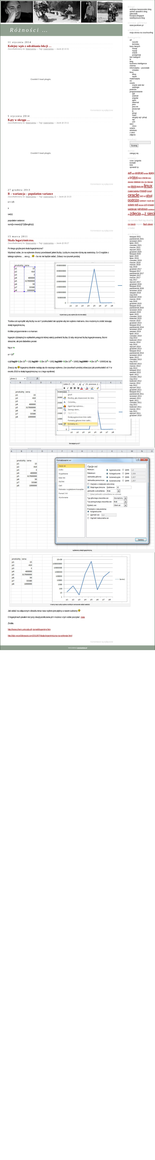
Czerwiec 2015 (136, 316)
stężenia (140, 205)
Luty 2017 (133, 280)
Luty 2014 (133, 344)
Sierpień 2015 (135, 312)
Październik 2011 (137, 394)
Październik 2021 (137, 239)
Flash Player (148, 224)
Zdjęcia (132, 135)
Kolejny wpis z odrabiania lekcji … (30, 46)
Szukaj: (132, 139)
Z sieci (132, 132)
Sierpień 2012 (135, 372)
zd (128, 214)
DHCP (134, 74)
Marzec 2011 (135, 409)
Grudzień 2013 (135, 349)
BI (130, 59)
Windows (133, 130)
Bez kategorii (135, 57)
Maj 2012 (133, 379)
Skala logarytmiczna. (21, 240)
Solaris (132, 128)
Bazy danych (135, 46)
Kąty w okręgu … (19, 119)
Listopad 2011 (135, 392)
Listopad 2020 (135, 254)
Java (134, 104)
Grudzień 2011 (135, 390)
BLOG (131, 61)
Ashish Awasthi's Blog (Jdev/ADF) (138, 12)
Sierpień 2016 (135, 293)
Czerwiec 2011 (136, 402)
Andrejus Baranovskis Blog (140, 9)
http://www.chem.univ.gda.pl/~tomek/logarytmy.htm (29, 629)
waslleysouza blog (137, 18)
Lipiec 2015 (134, 314)
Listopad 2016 (135, 286)
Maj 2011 (133, 405)
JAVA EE (135, 107)
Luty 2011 (133, 411)
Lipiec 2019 (134, 258)
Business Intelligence (138, 63)
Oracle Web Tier (138, 85)
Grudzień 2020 (135, 252)
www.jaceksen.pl (136, 25)
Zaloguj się (134, 153)
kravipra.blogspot (137, 16)
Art (131, 40)
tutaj (83, 617)
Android (135, 96)
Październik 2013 (137, 353)
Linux (132, 72)
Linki (131, 165)
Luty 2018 (133, 267)
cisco (134, 126)
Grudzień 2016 (135, 284)
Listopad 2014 (135, 325)
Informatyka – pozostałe (139, 68)
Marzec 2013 (135, 366)
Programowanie (136, 92)
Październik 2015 (137, 308)
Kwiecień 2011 (135, 407)
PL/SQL (134, 113)
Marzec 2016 (135, 299)
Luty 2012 (133, 385)
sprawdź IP (134, 167)
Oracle (134, 53)
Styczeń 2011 (135, 413)
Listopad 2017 (135, 271)
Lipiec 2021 (134, 243)
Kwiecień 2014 (135, 340)
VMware (135, 70)
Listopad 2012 (135, 370)
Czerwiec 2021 (136, 245)
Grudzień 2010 (135, 415)
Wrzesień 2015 (136, 310)
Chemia (133, 66)
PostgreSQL (136, 55)
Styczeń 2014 (135, 347)
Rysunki (135, 42)
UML (133, 122)
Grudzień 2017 (135, 269)
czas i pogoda (135, 161)
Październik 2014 (137, 327)
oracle (133, 195)
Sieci (131, 124)
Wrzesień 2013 (136, 355)
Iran (129, 187)
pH (144, 196)
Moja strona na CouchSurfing (141, 33)
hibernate (150, 182)
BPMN (140, 178)
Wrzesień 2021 (136, 241)
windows (142, 209)
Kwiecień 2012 (135, 381)
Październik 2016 (137, 288)
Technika (135, 44)
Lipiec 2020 (134, 256)
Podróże (133, 89)
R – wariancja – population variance (30, 193)
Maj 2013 (133, 362)
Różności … (29, 30)
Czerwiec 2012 (136, 377)
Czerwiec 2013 (136, 359)
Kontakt (133, 163)
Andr (133, 173)
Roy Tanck (131, 224)
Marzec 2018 (135, 265)
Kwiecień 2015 (135, 318)
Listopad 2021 (135, 237)
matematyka (48, 49)
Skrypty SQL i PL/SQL (139, 117)
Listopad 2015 (135, 306)
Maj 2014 (133, 338)
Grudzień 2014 (135, 323)
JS (133, 111)
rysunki (149, 201)
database (137, 182)
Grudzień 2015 (135, 303)
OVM (141, 196)
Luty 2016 (133, 301)
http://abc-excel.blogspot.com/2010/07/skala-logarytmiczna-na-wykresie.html (40, 635)
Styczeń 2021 (135, 250)
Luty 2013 (133, 368)
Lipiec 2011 (134, 400)
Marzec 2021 (135, 247)
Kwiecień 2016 (135, 297)
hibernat (135, 102)
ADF (133, 94)
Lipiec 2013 (134, 357)
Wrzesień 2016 (136, 290)
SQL (133, 120)
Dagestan (130, 182)
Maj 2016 (133, 295)
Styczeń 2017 (135, 282)
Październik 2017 (137, 273)
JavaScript (136, 109)
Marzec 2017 (135, 278)
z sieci (149, 213)
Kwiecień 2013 (135, 364)
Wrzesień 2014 (136, 329)
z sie (142, 214)
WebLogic (135, 87)
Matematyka (31, 49)
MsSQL (134, 48)
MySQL (134, 51)
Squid (134, 76)
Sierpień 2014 (135, 331)
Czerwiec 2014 (136, 336)
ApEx (134, 100)
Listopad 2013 (135, 351)
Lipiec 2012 (134, 374)
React (134, 115)
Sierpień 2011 (135, 398)
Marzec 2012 (135, 383)
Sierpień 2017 (135, 275)
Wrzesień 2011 (136, 396)
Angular (135, 98)
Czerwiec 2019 (136, 260)
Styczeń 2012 (135, 387)
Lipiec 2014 (134, 334)
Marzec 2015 (135, 321)
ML (131, 81)
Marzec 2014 (135, 342)
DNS (146, 182)
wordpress (151, 209)
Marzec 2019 (135, 263)
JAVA (133, 186)
